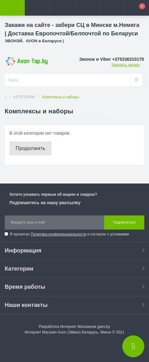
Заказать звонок (125, 65)
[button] (62, 8)
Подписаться (124, 222)
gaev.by (103, 326)
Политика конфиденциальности (58, 234)
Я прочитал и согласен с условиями (69, 234)
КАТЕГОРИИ (24, 97)
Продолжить (30, 148)
